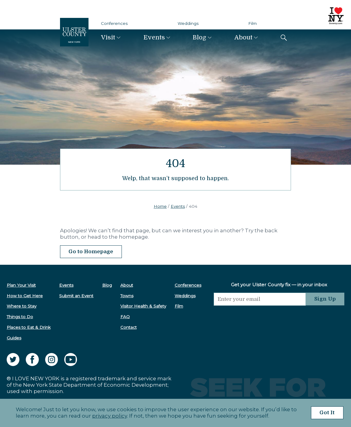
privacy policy (109, 416)
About (243, 37)
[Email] (260, 299)
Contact (128, 327)
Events (154, 37)
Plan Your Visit (21, 285)
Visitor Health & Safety (143, 306)
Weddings (188, 23)
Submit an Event (76, 295)
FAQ (125, 316)
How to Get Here (25, 295)
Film (252, 23)
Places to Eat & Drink (29, 327)
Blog (199, 37)
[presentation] (260, 317)
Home (160, 206)
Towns (126, 295)
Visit (108, 37)
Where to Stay (21, 306)
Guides (14, 337)
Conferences (114, 23)
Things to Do (20, 316)
